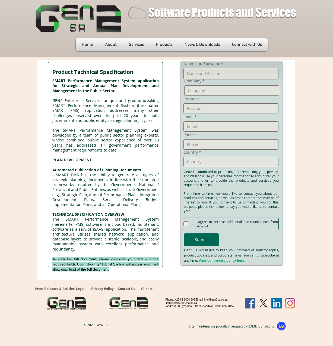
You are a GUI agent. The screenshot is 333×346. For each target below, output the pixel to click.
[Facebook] (250, 303)
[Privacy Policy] (102, 289)
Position (190, 99)
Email (188, 117)
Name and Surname (201, 64)
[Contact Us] (127, 289)
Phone (189, 135)
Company (192, 81)
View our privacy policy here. (222, 260)
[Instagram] (290, 303)
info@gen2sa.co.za (216, 299)
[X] (263, 303)
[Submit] (201, 239)
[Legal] (81, 289)
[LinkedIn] (276, 303)
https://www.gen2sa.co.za (181, 302)
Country (190, 152)
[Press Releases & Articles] (55, 289)
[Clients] (147, 289)
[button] (136, 44)
